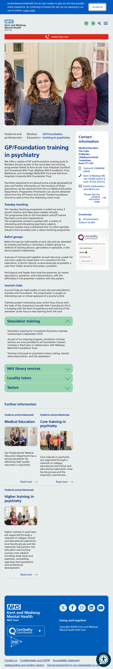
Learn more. (29, 10)
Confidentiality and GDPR (35, 660)
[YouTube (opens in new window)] (100, 607)
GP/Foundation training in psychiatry (56, 135)
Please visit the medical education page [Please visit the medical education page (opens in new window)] (92, 198)
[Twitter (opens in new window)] (63, 607)
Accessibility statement (66, 660)
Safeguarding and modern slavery (24, 665)
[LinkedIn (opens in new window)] (91, 607)
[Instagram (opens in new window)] (82, 607)
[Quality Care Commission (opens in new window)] (26, 631)
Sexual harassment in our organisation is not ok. (75, 665)
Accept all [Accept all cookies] (97, 7)
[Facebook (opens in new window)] (72, 607)
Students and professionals (13, 135)
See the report (85, 261)
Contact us (11, 660)
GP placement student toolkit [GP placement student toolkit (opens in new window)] (88, 221)
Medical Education (33, 135)
